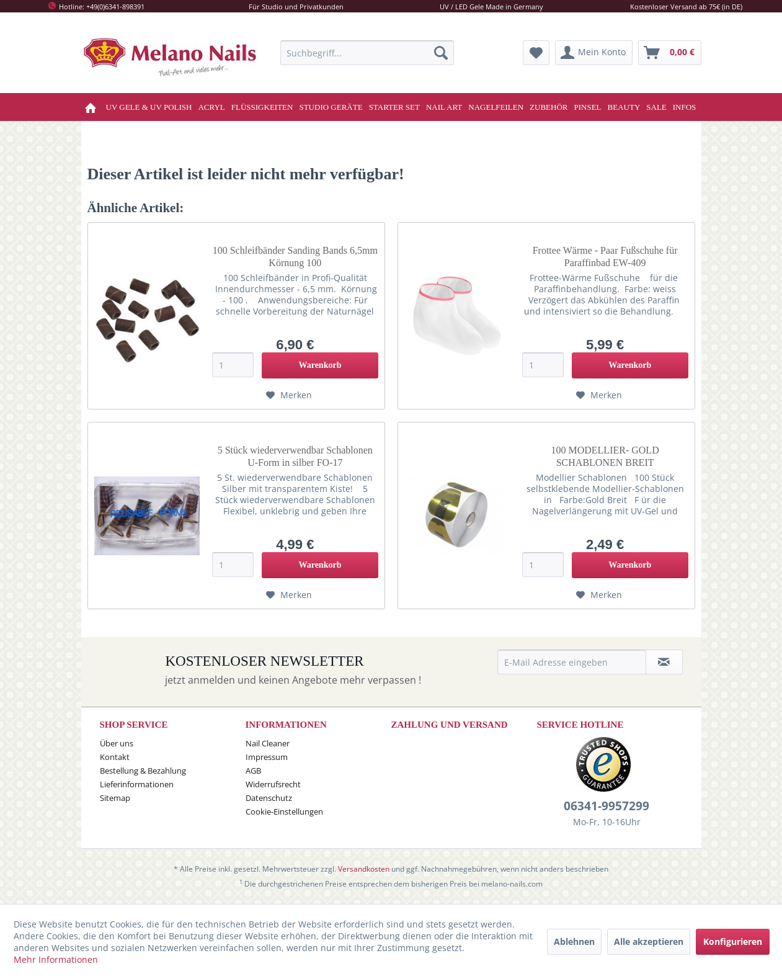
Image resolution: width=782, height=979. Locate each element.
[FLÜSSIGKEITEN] (262, 107)
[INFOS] (685, 107)
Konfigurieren (732, 941)
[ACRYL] (211, 107)
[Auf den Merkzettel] (289, 395)
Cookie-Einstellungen (284, 811)
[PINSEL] (588, 107)
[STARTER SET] (394, 107)
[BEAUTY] (624, 107)
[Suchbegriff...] (367, 52)
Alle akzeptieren (648, 941)
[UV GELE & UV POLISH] (149, 107)
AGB (253, 770)
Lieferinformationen (137, 784)
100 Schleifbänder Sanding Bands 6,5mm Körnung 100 (295, 256)
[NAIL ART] (444, 107)
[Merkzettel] (536, 52)
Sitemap (115, 797)
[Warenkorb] (669, 52)
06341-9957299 (606, 806)
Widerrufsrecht (273, 784)
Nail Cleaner (268, 743)
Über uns (116, 743)
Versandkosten (363, 869)
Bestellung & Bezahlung (143, 770)
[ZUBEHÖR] (549, 107)
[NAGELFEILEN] (496, 107)
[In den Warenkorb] (320, 365)
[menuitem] (367, 52)
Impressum (267, 756)
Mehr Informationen (56, 959)
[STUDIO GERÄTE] (330, 107)
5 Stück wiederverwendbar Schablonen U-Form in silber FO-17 (295, 456)
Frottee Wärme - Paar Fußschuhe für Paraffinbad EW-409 (605, 256)
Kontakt (115, 756)
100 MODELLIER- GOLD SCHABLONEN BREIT (605, 456)
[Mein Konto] (594, 52)
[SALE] (656, 107)
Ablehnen (574, 941)
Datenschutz (269, 797)
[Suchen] (441, 52)
